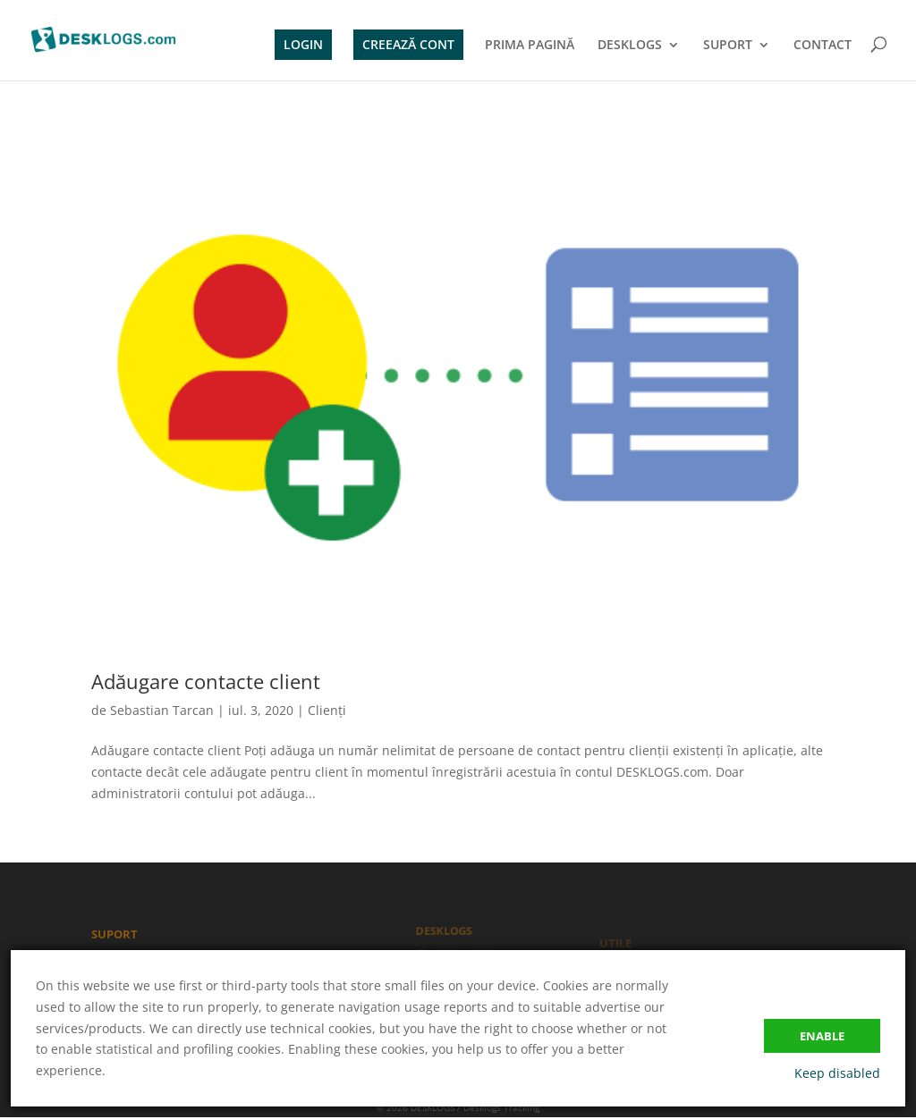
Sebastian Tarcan (162, 710)
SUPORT (727, 45)
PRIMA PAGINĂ (529, 45)
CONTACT (822, 45)
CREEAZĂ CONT (408, 44)
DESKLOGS (630, 45)
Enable (822, 1036)
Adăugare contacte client (205, 681)
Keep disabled (837, 1072)
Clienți (327, 710)
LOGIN (303, 44)
